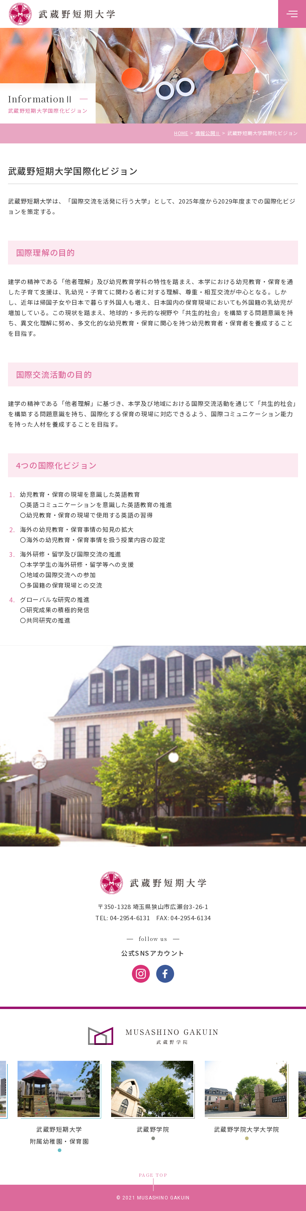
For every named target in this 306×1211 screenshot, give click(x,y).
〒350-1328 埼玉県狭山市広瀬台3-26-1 (153, 906)
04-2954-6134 (190, 917)
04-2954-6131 (129, 917)
